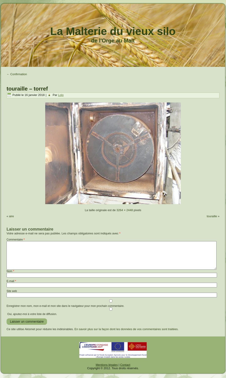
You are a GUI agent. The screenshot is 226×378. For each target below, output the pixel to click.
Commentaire (16, 239)
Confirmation (17, 74)
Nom (10, 271)
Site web (12, 291)
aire (11, 216)
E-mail (11, 281)
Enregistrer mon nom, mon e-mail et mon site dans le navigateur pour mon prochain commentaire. (65, 306)
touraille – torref (27, 89)
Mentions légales (107, 364)
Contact (125, 364)
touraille (212, 216)
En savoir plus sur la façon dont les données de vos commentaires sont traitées (126, 329)
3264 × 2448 (124, 210)
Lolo (61, 95)
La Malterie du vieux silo (113, 31)
